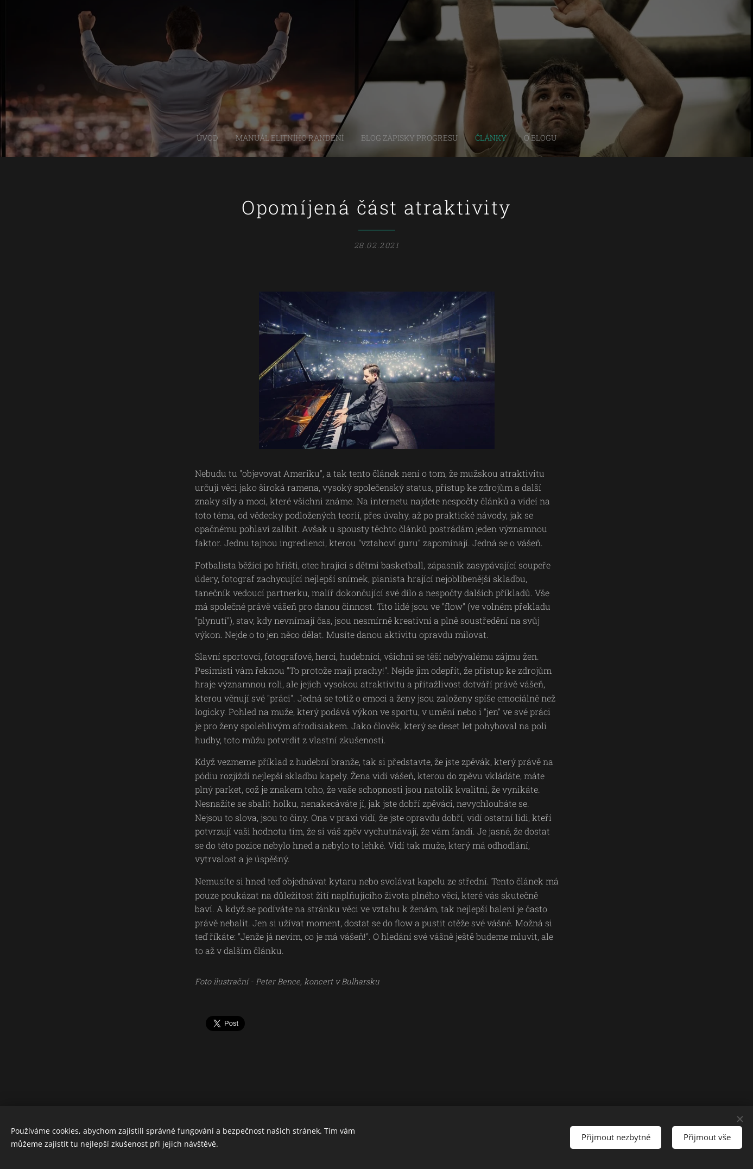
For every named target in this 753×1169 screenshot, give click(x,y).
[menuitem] (346, 137)
